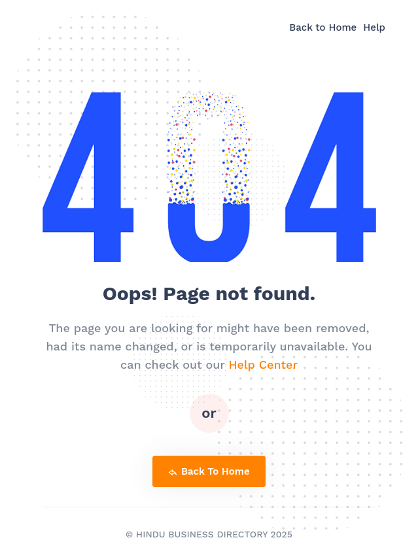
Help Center (263, 364)
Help (374, 27)
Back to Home (323, 27)
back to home (208, 471)
